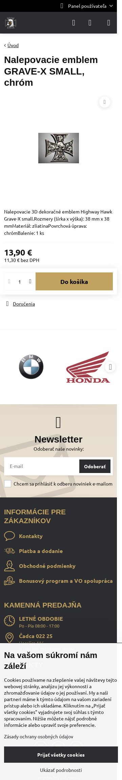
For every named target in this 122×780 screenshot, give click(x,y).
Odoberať (95, 466)
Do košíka (74, 281)
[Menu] (109, 22)
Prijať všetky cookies (61, 755)
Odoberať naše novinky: (59, 449)
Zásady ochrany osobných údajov (38, 736)
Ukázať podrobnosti (61, 770)
